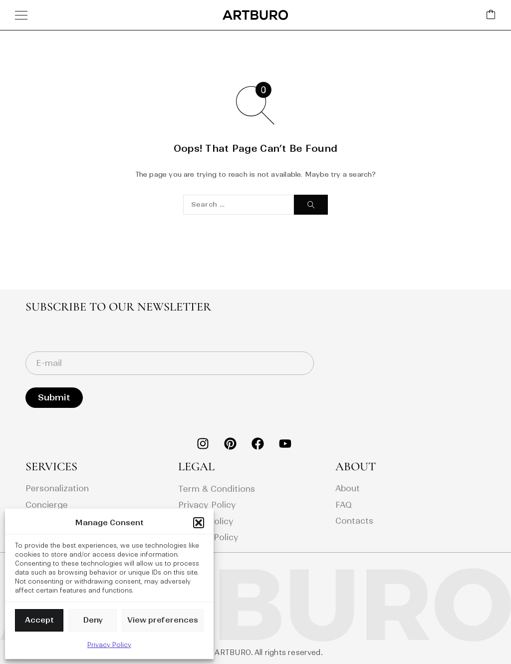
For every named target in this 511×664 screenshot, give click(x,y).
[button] (199, 523)
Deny (93, 620)
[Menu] (21, 15)
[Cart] (491, 15)
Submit (54, 397)
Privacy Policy (109, 645)
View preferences (162, 620)
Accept (39, 620)
